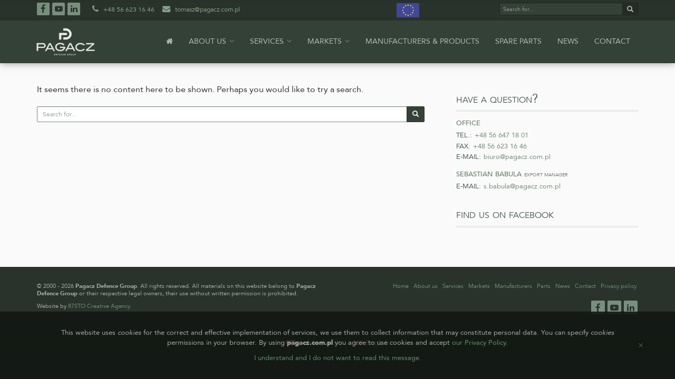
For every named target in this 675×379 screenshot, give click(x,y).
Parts (544, 286)
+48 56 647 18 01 (501, 135)
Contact (612, 41)
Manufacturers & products (422, 41)
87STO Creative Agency (99, 306)
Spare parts (518, 41)
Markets (328, 41)
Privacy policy (619, 286)
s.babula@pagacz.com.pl (522, 186)
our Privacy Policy (479, 342)
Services (271, 41)
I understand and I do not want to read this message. (337, 358)
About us (211, 41)
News (567, 41)
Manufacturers (513, 286)
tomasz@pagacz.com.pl (200, 9)
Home (401, 286)
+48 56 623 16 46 (122, 9)
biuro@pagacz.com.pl (517, 157)
